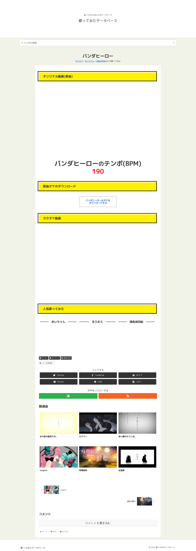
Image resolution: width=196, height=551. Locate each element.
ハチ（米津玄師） (47, 363)
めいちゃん (89, 61)
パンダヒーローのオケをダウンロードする (98, 201)
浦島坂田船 (101, 61)
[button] (174, 42)
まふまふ (79, 61)
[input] (98, 43)
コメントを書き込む (98, 523)
